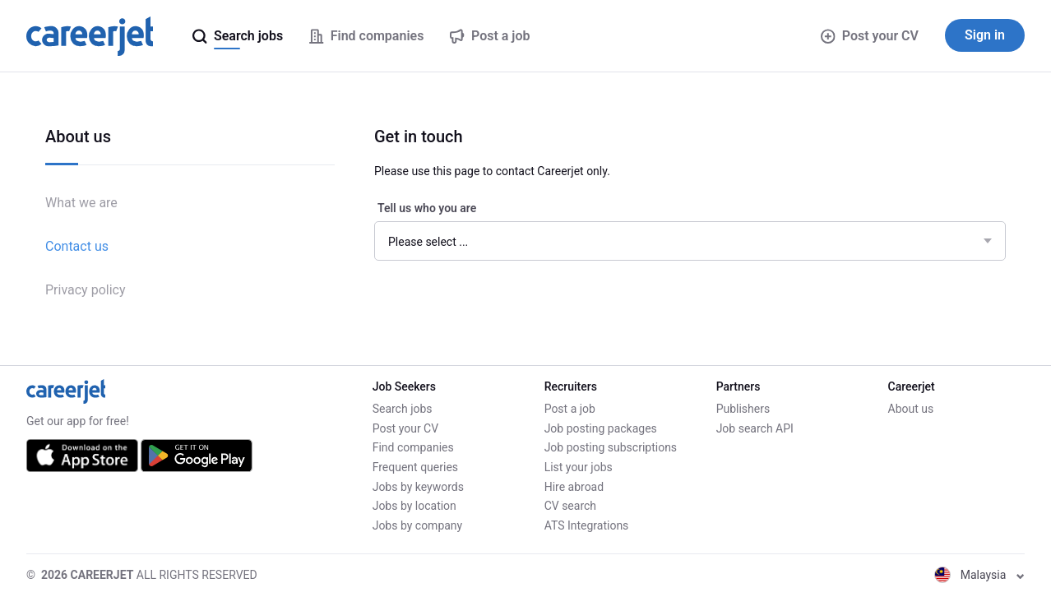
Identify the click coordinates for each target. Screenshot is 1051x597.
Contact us (77, 246)
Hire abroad (574, 486)
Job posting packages (600, 428)
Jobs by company (418, 525)
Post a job (569, 408)
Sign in (985, 35)
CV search (570, 505)
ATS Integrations (586, 525)
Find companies (413, 447)
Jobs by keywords (418, 486)
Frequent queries (415, 467)
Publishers (743, 408)
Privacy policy (85, 290)
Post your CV (870, 36)
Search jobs (403, 408)
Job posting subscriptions (610, 447)
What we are (81, 203)
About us (911, 408)
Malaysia (979, 574)
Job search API (755, 428)
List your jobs (578, 467)
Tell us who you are (426, 208)
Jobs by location (414, 505)
